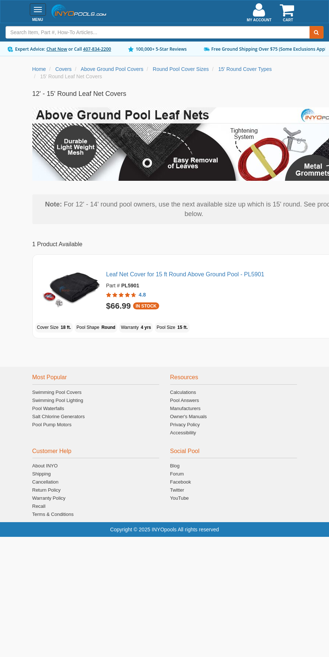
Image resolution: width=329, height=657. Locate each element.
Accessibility (183, 432)
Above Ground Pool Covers (112, 69)
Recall (39, 506)
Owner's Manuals (188, 416)
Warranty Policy (49, 498)
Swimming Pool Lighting (57, 400)
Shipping (41, 474)
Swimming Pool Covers (57, 392)
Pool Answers (184, 400)
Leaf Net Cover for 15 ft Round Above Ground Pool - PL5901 (185, 274)
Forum (177, 474)
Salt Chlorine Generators (58, 416)
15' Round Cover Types (245, 69)
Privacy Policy (185, 424)
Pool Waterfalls (48, 408)
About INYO (45, 465)
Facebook (180, 482)
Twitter (177, 490)
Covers (63, 69)
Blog (175, 465)
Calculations (183, 392)
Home (39, 69)
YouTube (179, 498)
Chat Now (56, 49)
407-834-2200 (97, 49)
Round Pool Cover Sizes (181, 69)
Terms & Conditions (53, 514)
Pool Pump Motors (52, 424)
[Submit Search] (316, 32)
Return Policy (46, 490)
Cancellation (45, 482)
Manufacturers (185, 408)
